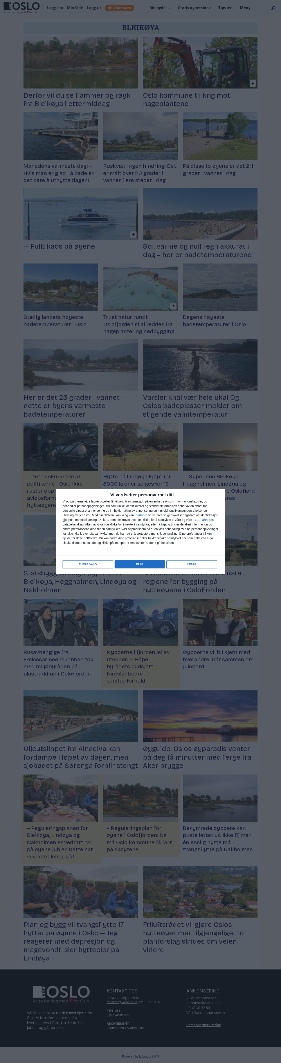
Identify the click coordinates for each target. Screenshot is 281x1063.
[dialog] (140, 531)
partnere (141, 515)
